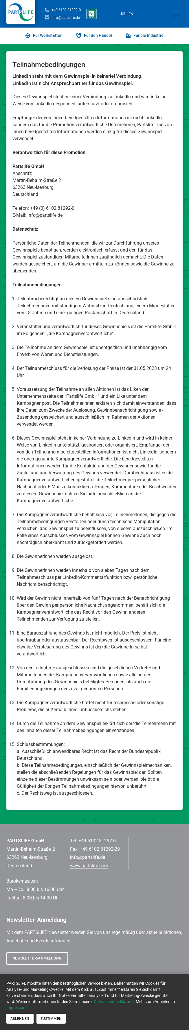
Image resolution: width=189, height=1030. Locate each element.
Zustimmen (51, 1019)
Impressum (16, 1007)
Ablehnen (20, 1019)
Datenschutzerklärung (114, 1001)
